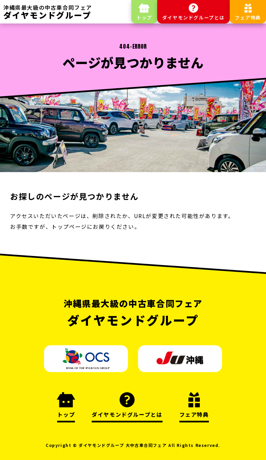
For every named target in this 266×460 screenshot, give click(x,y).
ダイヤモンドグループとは (193, 17)
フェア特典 (248, 17)
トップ (144, 17)
